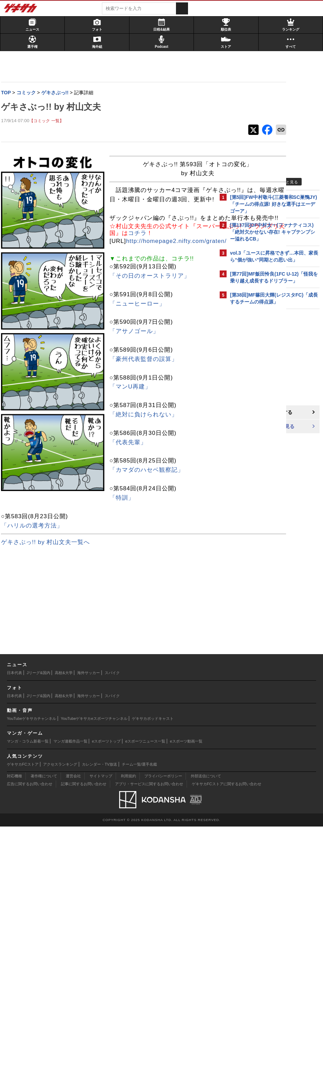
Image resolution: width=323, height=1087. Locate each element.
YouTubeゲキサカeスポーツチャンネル (94, 979)
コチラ (147, 287)
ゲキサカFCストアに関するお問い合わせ (226, 1044)
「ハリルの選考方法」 (34, 785)
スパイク (112, 933)
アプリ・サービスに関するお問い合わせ (149, 1044)
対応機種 (14, 1036)
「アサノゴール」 (28, 591)
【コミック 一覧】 (49, 121)
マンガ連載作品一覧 (70, 1002)
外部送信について (206, 1036)
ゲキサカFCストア (23, 1025)
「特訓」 (15, 758)
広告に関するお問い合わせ (29, 1044)
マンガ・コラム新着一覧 (28, 1002)
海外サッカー (88, 933)
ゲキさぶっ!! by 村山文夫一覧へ (47, 802)
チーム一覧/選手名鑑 (139, 1025)
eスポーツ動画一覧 (186, 1002)
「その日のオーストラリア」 (43, 536)
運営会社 (73, 1036)
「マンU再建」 (24, 647)
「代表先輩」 (22, 703)
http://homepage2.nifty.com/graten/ (70, 501)
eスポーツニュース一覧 (145, 1002)
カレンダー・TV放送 (99, 1025)
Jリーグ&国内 (38, 933)
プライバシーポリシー (163, 1036)
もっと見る (288, 182)
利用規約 (128, 1036)
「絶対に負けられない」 (37, 675)
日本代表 (14, 933)
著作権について (44, 1036)
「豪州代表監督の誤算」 (37, 619)
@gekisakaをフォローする (257, 412)
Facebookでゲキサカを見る (258, 427)
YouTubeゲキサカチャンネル (31, 979)
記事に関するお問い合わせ (83, 1044)
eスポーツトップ (106, 1002)
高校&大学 (63, 933)
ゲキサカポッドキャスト (153, 979)
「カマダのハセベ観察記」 (40, 730)
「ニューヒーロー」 (31, 564)
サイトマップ (101, 1036)
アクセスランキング (60, 1025)
